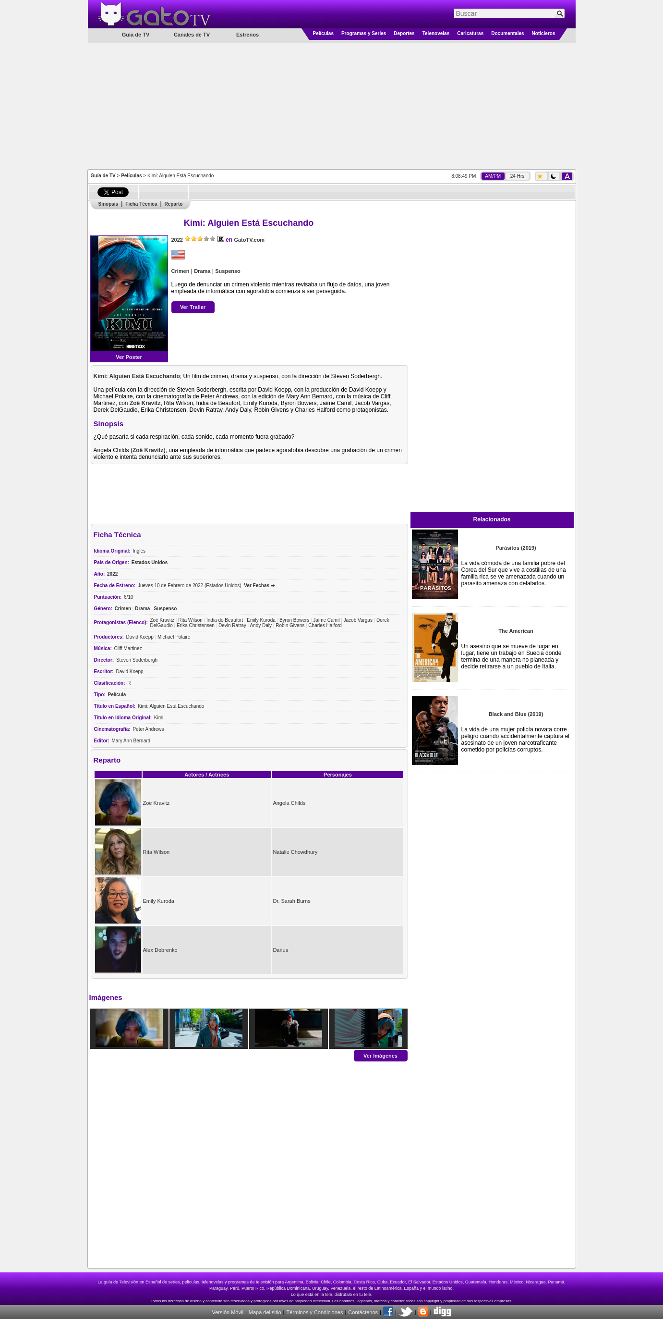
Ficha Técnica (141, 204)
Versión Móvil (227, 1312)
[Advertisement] (332, 105)
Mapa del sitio (265, 1312)
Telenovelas (436, 33)
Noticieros (543, 33)
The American (515, 631)
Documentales (507, 33)
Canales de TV (192, 34)
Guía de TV (103, 175)
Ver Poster (129, 357)
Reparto (174, 204)
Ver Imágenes (380, 1055)
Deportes (404, 33)
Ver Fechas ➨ (259, 585)
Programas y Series (363, 33)
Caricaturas (470, 33)
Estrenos (247, 34)
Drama (202, 271)
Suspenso (228, 271)
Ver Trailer (192, 307)
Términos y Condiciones (314, 1312)
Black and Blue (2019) (516, 714)
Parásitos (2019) (515, 548)
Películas (323, 33)
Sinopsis (108, 204)
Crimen (180, 271)
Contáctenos (363, 1312)
